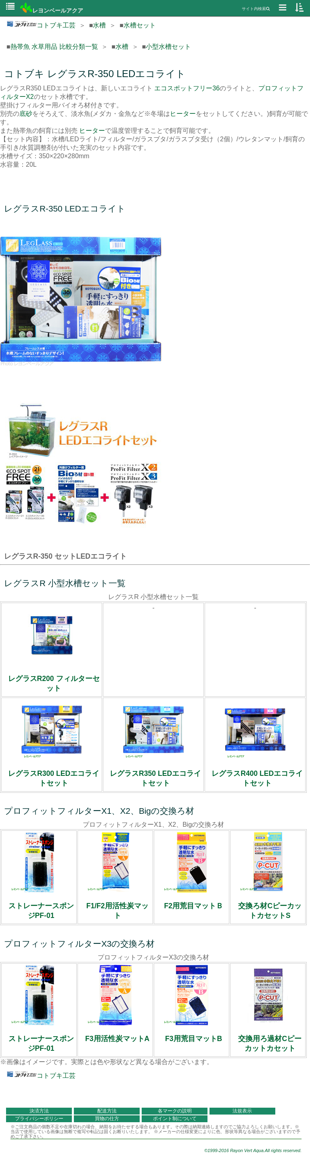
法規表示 (242, 1111)
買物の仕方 (107, 1118)
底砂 (25, 113)
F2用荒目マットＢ (193, 906)
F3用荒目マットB (193, 1039)
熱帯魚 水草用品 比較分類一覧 (54, 46)
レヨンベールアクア (51, 10)
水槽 (99, 25)
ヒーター (183, 113)
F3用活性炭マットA (117, 1039)
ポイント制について (175, 1118)
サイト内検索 (256, 8)
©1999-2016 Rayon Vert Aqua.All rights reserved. (253, 1150)
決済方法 (39, 1111)
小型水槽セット (168, 46)
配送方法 (107, 1111)
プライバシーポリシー (39, 1118)
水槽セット (140, 25)
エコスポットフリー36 (187, 88)
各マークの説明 (175, 1111)
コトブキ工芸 (40, 25)
